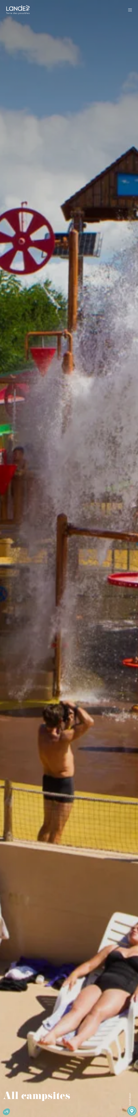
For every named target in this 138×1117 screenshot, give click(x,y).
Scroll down (130, 1099)
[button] (6, 1111)
